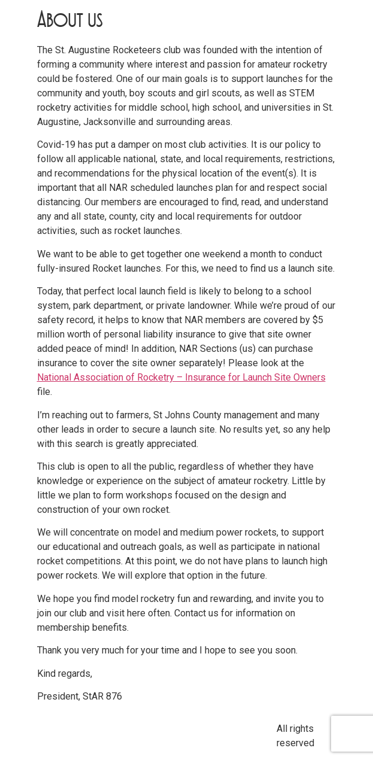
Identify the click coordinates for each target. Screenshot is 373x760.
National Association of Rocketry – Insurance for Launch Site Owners (181, 377)
